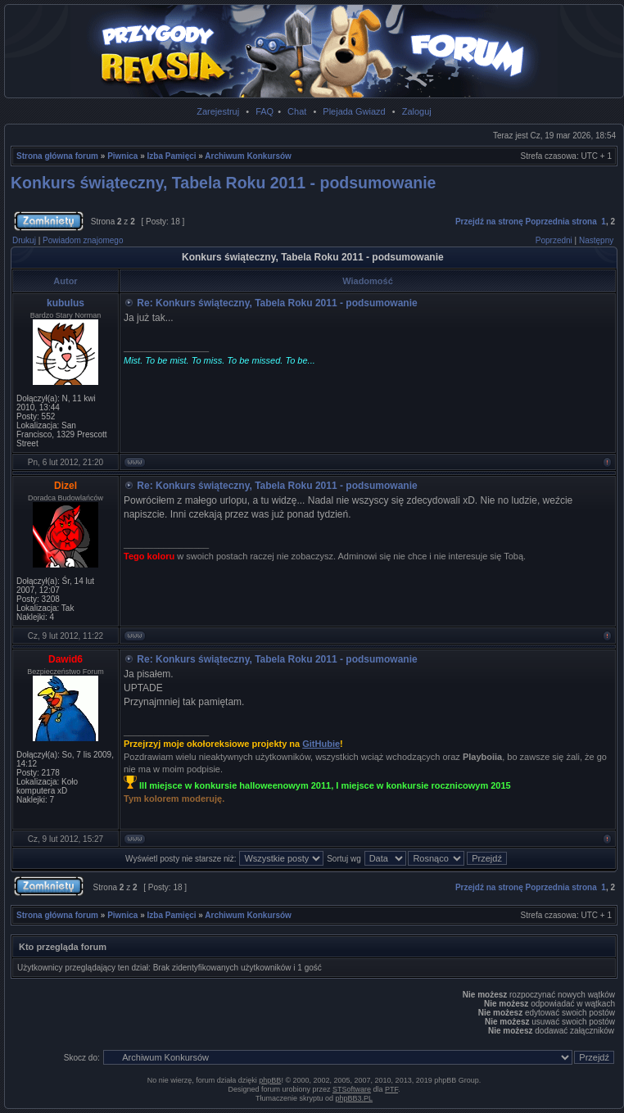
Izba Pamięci (172, 156)
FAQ (264, 111)
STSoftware (351, 1089)
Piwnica (122, 156)
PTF (391, 1089)
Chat (296, 111)
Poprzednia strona (561, 221)
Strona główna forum (57, 156)
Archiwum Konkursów (248, 156)
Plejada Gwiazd (354, 111)
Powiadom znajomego (83, 240)
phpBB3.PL (354, 1098)
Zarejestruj (218, 111)
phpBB (270, 1080)
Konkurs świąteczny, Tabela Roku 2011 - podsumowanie (223, 183)
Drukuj (24, 240)
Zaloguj (417, 111)
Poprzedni (554, 240)
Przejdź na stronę (489, 221)
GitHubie (321, 744)
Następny (596, 240)
